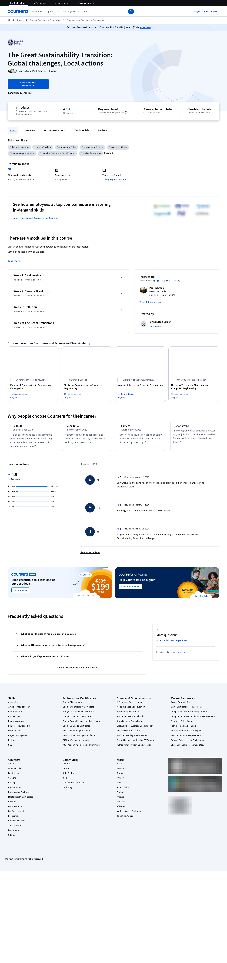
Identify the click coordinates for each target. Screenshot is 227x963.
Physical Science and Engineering (45, 20)
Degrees (12, 804)
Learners (67, 766)
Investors (121, 771)
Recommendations (54, 130)
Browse (20, 20)
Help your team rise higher (137, 583)
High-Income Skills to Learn (183, 728)
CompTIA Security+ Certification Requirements (193, 719)
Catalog (12, 785)
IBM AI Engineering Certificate (76, 733)
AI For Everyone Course (128, 714)
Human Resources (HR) (19, 728)
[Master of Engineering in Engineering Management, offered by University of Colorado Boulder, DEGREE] (33, 387)
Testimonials (81, 130)
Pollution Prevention (19, 147)
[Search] (131, 11)
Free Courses (14, 833)
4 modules (23, 107)
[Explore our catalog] (37, 11)
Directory (121, 804)
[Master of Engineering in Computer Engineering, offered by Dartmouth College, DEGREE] (87, 387)
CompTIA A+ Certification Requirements (190, 714)
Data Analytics (15, 719)
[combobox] (90, 11)
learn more (183, 655)
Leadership (13, 776)
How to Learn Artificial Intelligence (187, 733)
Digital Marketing (16, 724)
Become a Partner (16, 823)
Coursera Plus (14, 790)
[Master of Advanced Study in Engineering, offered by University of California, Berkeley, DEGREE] (140, 385)
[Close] (214, 27)
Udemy (11, 837)
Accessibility (123, 790)
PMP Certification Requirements (186, 738)
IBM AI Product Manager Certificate (79, 738)
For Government (16, 814)
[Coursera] (18, 11)
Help (119, 785)
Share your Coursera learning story (187, 747)
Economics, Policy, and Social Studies (57, 153)
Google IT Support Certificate (77, 719)
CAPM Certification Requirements (187, 709)
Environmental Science (92, 147)
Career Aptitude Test (181, 705)
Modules (30, 130)
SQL (10, 747)
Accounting (13, 705)
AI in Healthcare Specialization (131, 719)
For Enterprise (15, 809)
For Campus (14, 818)
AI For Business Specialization (131, 709)
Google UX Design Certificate (76, 728)
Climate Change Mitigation (22, 153)
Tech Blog (67, 790)
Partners (67, 771)
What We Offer (15, 771)
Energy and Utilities (118, 147)
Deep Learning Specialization (130, 724)
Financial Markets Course (128, 733)
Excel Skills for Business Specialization (135, 728)
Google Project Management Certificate (81, 724)
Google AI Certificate (72, 705)
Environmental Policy (66, 147)
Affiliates (121, 809)
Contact (120, 795)
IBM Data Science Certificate (76, 743)
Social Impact (14, 828)
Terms (120, 776)
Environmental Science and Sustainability (86, 20)
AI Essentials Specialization (129, 705)
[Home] (9, 20)
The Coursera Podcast (73, 785)
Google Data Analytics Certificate (78, 714)
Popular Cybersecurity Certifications (188, 743)
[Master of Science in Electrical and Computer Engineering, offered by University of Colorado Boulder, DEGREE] (194, 387)
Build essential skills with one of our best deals (33, 585)
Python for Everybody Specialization (134, 747)
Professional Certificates (20, 795)
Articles (120, 799)
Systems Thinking (42, 147)
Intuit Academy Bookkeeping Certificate (81, 747)
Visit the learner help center (172, 643)
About (13, 130)
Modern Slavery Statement (129, 814)
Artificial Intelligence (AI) (19, 709)
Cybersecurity (15, 714)
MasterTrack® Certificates (20, 799)
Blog (65, 780)
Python (11, 743)
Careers (12, 780)
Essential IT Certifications (183, 724)
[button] (49, 11)
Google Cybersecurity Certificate (78, 709)
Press (119, 766)
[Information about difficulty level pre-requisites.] (125, 112)
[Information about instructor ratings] (158, 280)
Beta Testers (69, 776)
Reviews (102, 130)
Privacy (120, 780)
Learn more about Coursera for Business (35, 218)
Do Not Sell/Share (125, 818)
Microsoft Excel (15, 733)
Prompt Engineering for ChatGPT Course (136, 743)
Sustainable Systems (91, 153)
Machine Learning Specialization (132, 738)
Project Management (18, 738)
